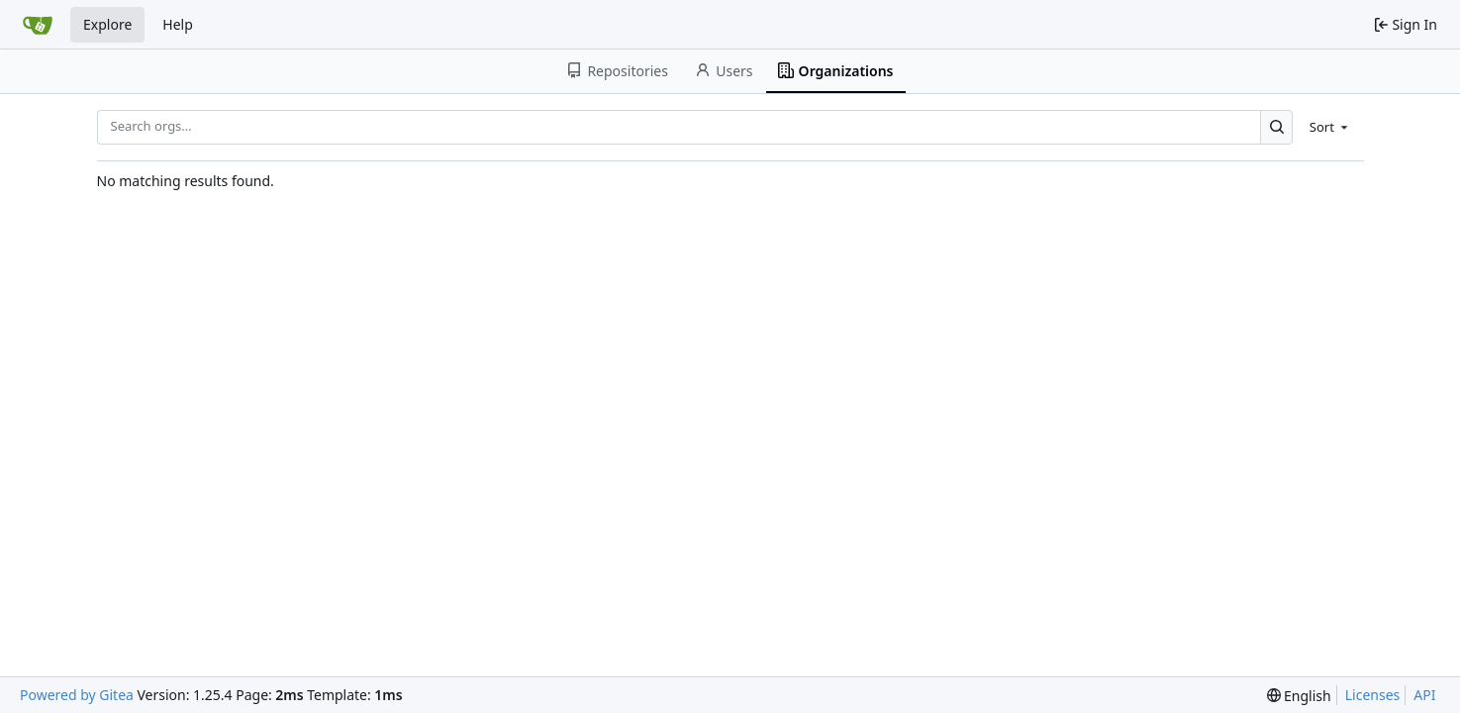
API (1424, 694)
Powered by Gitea (77, 694)
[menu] (1331, 127)
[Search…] (1276, 127)
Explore (107, 24)
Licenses (1373, 694)
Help (177, 24)
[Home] (37, 25)
